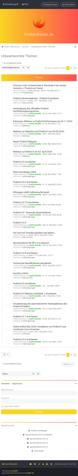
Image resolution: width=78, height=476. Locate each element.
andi (31, 255)
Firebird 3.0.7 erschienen (25, 316)
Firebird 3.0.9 (19, 222)
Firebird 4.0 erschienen (24, 283)
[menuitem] (25, 4)
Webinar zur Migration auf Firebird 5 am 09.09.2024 (38, 131)
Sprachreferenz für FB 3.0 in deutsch (31, 242)
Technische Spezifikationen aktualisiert (32, 262)
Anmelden (5, 383)
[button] (75, 68)
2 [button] (71, 68)
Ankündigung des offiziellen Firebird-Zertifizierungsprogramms (31, 109)
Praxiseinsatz (27, 92)
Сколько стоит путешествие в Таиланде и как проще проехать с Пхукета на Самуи (39, 86)
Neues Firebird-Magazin (25, 141)
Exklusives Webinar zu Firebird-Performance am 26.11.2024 (42, 121)
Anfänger (26, 333)
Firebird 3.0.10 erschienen (26, 202)
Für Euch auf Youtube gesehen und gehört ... (34, 232)
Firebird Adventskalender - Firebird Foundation (36, 98)
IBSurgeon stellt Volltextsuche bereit (31, 191)
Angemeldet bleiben (12, 406)
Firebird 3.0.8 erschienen (25, 252)
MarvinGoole (34, 90)
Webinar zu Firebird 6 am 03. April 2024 (32, 151)
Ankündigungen (28, 115)
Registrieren (17, 383)
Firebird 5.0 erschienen (24, 161)
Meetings (26, 125)
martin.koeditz (35, 113)
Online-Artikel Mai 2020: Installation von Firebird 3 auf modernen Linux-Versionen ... (39, 327)
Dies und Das (27, 102)
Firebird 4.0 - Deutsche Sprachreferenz (32, 212)
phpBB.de (30, 473)
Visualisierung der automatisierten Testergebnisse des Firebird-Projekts (40, 304)
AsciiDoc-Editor (21, 273)
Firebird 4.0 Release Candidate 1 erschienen (34, 293)
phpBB (14, 471)
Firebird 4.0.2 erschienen (25, 181)
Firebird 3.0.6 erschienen (25, 339)
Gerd (31, 100)
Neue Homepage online (24, 171)
